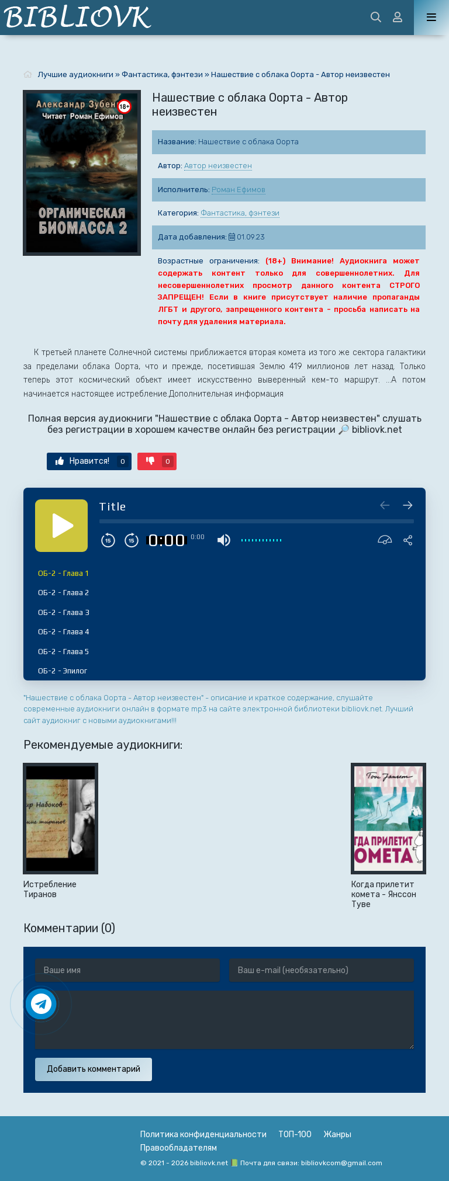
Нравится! (92, 461)
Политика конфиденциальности (203, 1135)
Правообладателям (178, 1148)
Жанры (337, 1135)
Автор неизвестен (218, 165)
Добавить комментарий (93, 1069)
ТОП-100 (295, 1135)
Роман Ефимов (238, 189)
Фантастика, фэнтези (240, 213)
